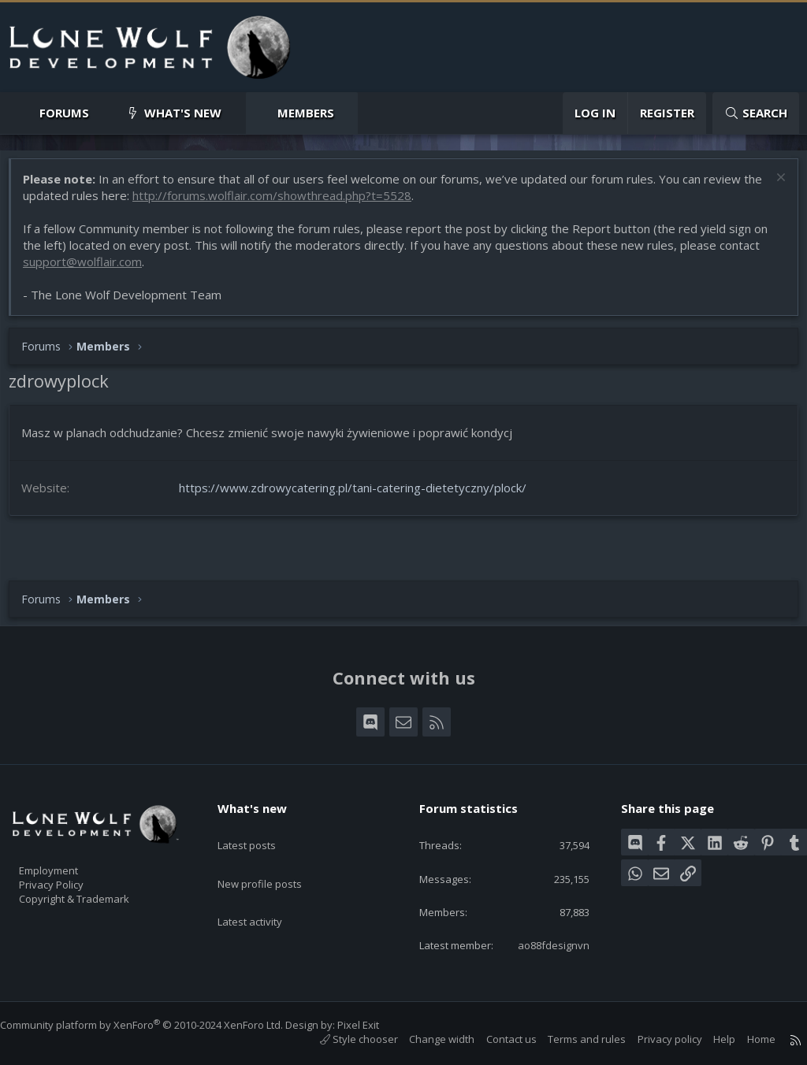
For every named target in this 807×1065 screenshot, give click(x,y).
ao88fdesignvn (541, 944)
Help (708, 1040)
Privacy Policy (72, 860)
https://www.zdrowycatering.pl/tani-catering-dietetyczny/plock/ (360, 495)
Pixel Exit (374, 1026)
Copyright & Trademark (98, 877)
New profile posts (274, 843)
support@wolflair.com (90, 269)
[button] (102, 113)
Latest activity (264, 873)
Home (745, 1040)
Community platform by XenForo (157, 1026)
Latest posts (260, 812)
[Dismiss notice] (771, 187)
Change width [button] (426, 1040)
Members (305, 113)
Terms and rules (571, 1040)
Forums (64, 113)
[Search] (755, 113)
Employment (69, 844)
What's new (182, 113)
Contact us (495, 1040)
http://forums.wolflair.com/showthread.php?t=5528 (301, 203)
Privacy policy (654, 1040)
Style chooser (343, 1040)
